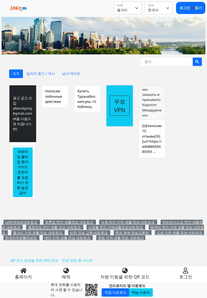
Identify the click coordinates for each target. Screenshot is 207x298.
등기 (198, 7)
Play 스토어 (141, 292)
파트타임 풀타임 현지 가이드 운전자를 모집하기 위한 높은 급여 (22, 172)
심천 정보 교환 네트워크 (89, 232)
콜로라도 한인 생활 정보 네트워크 (55, 227)
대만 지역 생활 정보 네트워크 (67, 237)
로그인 (185, 7)
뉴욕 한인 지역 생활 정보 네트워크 (128, 222)
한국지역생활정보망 (21, 237)
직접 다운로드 (115, 292)
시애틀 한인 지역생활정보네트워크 (116, 227)
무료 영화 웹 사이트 (77, 260)
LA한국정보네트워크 (21, 222)
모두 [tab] (16, 73)
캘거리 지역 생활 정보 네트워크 (38, 232)
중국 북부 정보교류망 (132, 232)
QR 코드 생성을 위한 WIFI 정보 (34, 260)
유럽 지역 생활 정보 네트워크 (120, 237)
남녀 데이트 (71, 73)
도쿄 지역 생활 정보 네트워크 (179, 232)
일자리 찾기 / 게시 (40, 73)
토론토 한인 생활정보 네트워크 (69, 222)
